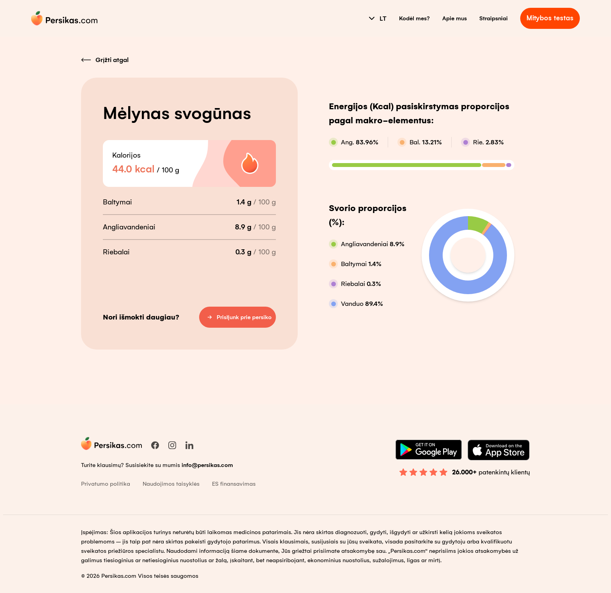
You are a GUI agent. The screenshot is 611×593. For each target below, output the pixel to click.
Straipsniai (493, 18)
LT (377, 18)
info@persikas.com (207, 465)
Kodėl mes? (414, 18)
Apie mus (454, 18)
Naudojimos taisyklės (171, 483)
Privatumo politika (105, 483)
